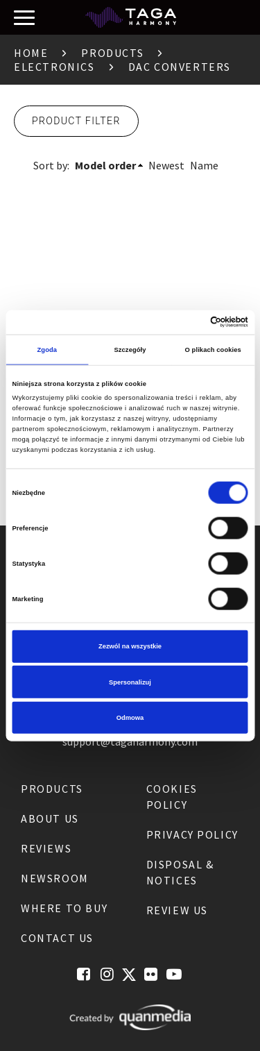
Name (204, 165)
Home (31, 53)
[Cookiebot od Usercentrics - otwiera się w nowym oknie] (188, 322)
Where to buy (64, 908)
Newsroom (55, 878)
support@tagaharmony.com (130, 741)
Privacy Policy (192, 834)
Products (112, 53)
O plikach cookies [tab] (213, 349)
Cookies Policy (172, 797)
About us (50, 818)
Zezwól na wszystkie (130, 646)
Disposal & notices (180, 872)
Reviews (46, 848)
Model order (105, 165)
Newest (166, 165)
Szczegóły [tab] (130, 349)
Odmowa (130, 717)
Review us (177, 910)
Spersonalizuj (130, 681)
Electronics (54, 67)
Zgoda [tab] (47, 349)
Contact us (57, 938)
